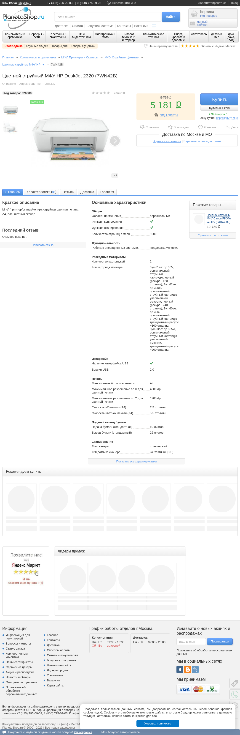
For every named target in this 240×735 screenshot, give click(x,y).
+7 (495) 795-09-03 (60, 3)
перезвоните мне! (227, 118)
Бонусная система (100, 26)
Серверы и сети (36, 35)
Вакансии (141, 26)
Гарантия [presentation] (107, 192)
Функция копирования (107, 221)
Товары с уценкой (83, 46)
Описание (9, 83)
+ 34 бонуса (218, 114)
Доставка (62, 26)
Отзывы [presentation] (68, 192)
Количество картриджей (108, 261)
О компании (55, 675)
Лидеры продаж (58, 670)
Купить (219, 99)
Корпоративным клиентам (17, 655)
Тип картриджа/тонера (107, 267)
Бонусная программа (61, 660)
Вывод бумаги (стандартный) (112, 432)
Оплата (77, 26)
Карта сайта (55, 685)
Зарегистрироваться (212, 3)
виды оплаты (169, 115)
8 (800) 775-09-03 (89, 3)
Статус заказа (15, 648)
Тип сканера (100, 446)
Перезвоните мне (124, 3)
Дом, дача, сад (231, 37)
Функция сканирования (107, 228)
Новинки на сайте (59, 665)
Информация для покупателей (18, 636)
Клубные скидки (37, 46)
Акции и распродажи (20, 672)
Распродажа (14, 46)
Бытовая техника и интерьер (128, 37)
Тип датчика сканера (106, 452)
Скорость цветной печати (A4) (112, 413)
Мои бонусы (109, 732)
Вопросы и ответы (18, 643)
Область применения (106, 216)
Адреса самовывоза (167, 141)
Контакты (124, 26)
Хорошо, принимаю (157, 723)
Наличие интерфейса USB (110, 363)
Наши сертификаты (19, 662)
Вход (234, 3)
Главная (7, 57)
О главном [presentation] (12, 192)
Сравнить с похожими (213, 235)
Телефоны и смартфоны (57, 35)
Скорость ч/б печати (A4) (109, 407)
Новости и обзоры (18, 677)
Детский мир (216, 35)
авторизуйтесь (130, 732)
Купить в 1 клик (219, 108)
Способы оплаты (58, 650)
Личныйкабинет (199, 23)
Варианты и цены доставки (202, 141)
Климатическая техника (153, 35)
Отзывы (50, 83)
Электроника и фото (105, 35)
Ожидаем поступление (21, 682)
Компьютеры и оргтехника (15, 35)
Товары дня (59, 46)
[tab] (12, 192)
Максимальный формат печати (113, 383)
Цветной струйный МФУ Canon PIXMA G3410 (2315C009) (219, 218)
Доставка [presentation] (87, 192)
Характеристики (30, 83)
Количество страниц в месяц (111, 234)
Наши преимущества (163, 46)
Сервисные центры (19, 667)
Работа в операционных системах (115, 247)
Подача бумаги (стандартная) (112, 427)
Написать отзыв (42, 245)
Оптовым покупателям (62, 655)
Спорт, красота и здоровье (178, 37)
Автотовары (199, 34)
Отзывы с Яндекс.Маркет (217, 46)
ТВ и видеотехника (81, 35)
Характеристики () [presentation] (41, 192)
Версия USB (100, 369)
